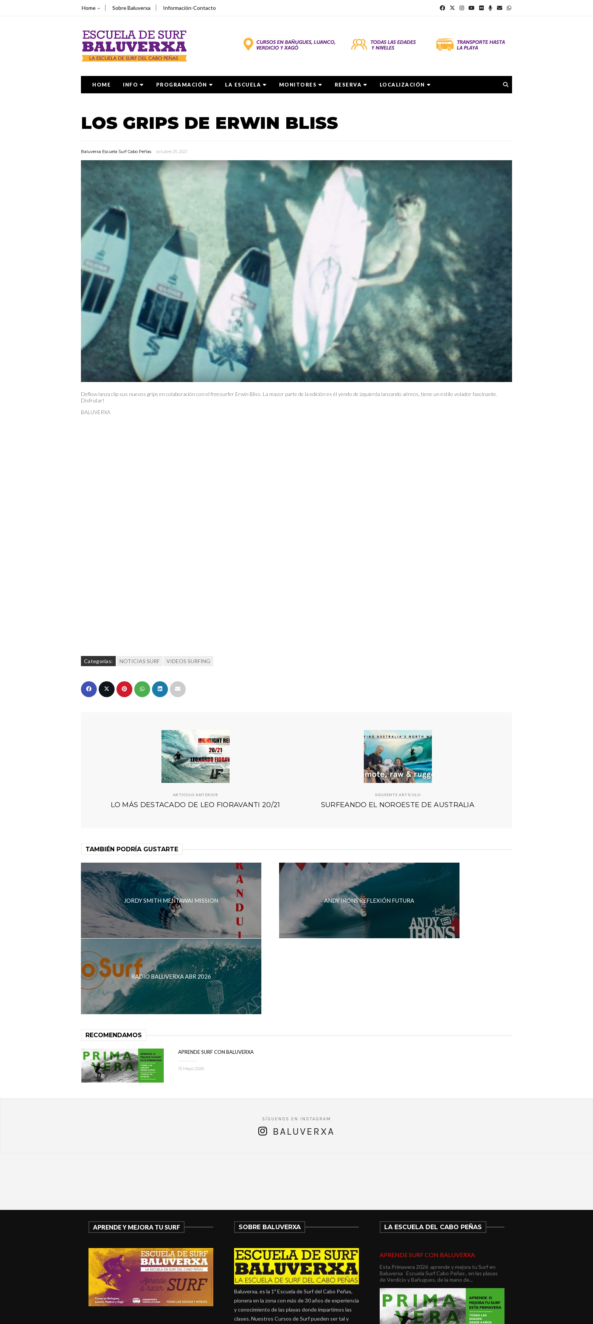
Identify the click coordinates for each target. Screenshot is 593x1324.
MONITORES (301, 85)
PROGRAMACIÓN (184, 85)
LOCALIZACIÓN (405, 85)
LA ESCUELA (246, 85)
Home (91, 8)
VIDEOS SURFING (188, 661)
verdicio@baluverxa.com (276, 1278)
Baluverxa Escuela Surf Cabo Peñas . (326, 1313)
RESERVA (351, 85)
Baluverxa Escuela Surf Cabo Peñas (116, 151)
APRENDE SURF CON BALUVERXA (216, 976)
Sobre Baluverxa (131, 8)
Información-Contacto (189, 8)
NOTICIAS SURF (140, 661)
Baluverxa (304, 1055)
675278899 (256, 1269)
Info (133, 85)
